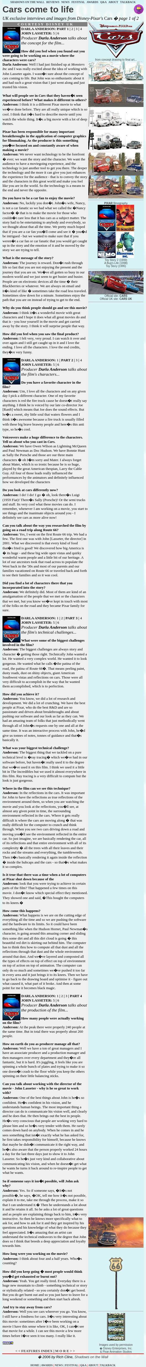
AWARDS (92, 2)
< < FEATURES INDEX (34, 1351)
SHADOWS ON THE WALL (27, 2)
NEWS (65, 2)
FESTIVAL (78, 2)
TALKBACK (128, 2)
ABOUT (113, 2)
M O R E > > (65, 1351)
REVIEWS (52, 2)
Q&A (103, 2)
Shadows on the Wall (91, 1357)
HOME (34, 1365)
